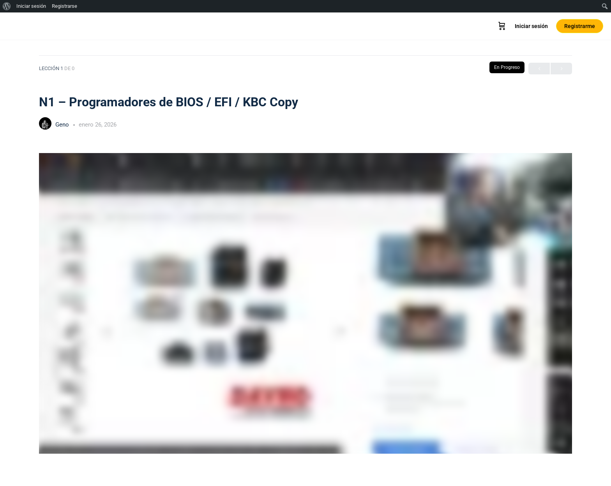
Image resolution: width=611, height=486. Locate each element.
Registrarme (579, 26)
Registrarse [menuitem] (64, 6)
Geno (63, 124)
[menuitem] (7, 6)
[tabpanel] (305, 303)
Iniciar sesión (531, 26)
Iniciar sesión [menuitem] (31, 6)
